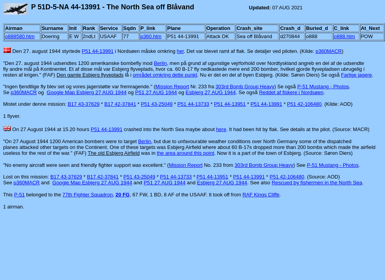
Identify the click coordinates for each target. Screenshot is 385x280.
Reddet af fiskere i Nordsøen (291, 92)
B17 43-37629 (84, 104)
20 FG (123, 195)
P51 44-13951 (230, 104)
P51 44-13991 (98, 51)
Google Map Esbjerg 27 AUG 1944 (86, 92)
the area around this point (185, 153)
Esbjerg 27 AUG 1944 (211, 92)
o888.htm (344, 36)
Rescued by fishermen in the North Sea (316, 183)
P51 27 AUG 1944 (156, 92)
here (221, 129)
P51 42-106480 (304, 104)
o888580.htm (20, 36)
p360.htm (150, 36)
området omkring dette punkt (165, 75)
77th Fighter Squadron (88, 195)
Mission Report (172, 86)
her (180, 51)
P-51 (19, 195)
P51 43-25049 (157, 104)
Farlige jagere (356, 75)
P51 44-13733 (193, 104)
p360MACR (329, 51)
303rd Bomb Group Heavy (244, 86)
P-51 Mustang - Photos (323, 86)
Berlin (160, 63)
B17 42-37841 (120, 104)
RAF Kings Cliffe (260, 195)
